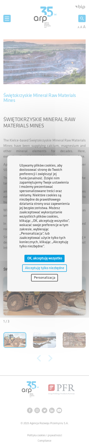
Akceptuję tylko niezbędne (44, 268)
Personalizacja (44, 278)
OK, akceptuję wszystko (44, 258)
